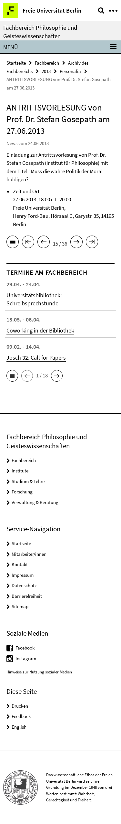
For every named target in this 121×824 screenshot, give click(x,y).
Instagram (25, 658)
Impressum (23, 575)
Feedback (21, 716)
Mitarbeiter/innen (29, 554)
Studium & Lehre (28, 481)
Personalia (70, 71)
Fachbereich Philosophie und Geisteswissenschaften (40, 32)
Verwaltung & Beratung (35, 502)
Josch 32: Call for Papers (36, 357)
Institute (20, 471)
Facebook (25, 648)
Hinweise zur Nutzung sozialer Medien (39, 672)
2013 (46, 71)
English (19, 727)
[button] (12, 375)
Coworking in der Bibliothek (40, 330)
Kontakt (20, 564)
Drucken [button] (20, 706)
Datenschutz (24, 585)
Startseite (16, 63)
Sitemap (20, 606)
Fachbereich (47, 63)
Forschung (22, 492)
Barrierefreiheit (27, 596)
